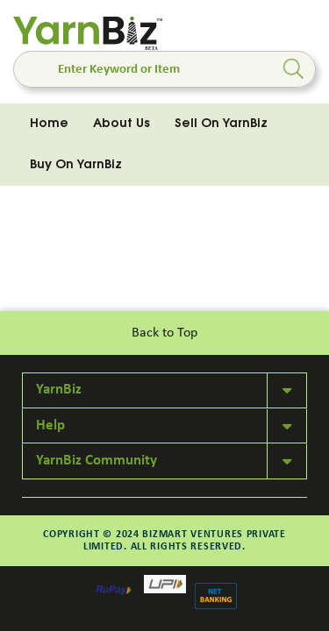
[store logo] (87, 34)
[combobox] (164, 69)
